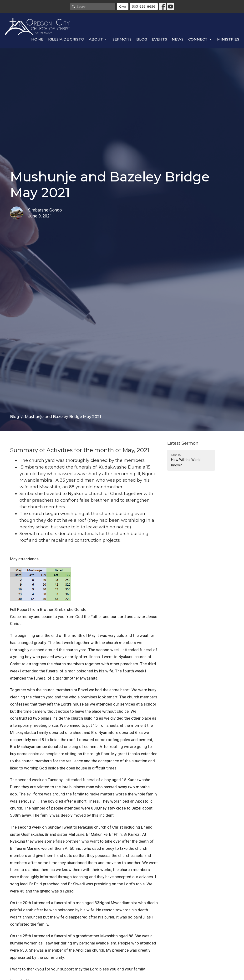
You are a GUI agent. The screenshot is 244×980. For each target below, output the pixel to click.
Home (37, 39)
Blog (141, 39)
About (98, 39)
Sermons (122, 39)
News (177, 39)
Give (122, 6)
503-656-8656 (143, 6)
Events (159, 39)
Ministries (228, 39)
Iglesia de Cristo (66, 39)
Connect (200, 39)
